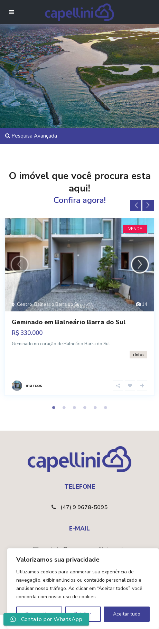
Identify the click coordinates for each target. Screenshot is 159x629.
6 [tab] (105, 407)
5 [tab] (95, 407)
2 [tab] (63, 407)
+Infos (138, 354)
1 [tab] (53, 407)
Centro (24, 304)
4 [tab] (84, 407)
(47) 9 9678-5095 (83, 507)
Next (148, 205)
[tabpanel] (79, 309)
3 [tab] (74, 407)
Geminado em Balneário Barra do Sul (68, 322)
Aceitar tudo (126, 614)
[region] (83, 588)
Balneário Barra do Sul (57, 304)
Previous (135, 205)
